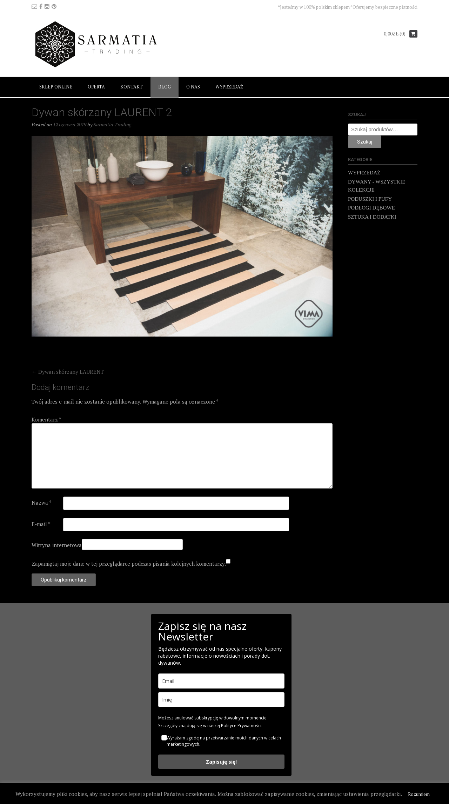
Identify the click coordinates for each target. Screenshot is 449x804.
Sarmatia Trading (112, 124)
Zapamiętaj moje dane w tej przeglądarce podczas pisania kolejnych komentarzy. (129, 563)
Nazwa (42, 502)
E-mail (41, 523)
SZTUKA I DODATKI (372, 217)
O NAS (193, 87)
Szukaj (364, 142)
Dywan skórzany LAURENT (68, 371)
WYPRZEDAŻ (229, 87)
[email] (221, 681)
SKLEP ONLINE (55, 87)
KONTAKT (131, 87)
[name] (221, 699)
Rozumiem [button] (419, 794)
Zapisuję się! (221, 761)
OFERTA (96, 87)
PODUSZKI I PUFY (370, 199)
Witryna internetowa (57, 545)
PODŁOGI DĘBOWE (371, 208)
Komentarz (46, 419)
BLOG (164, 87)
